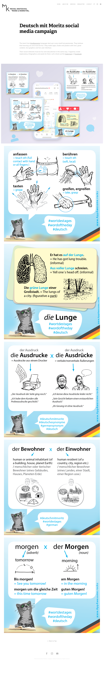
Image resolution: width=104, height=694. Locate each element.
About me (65, 4)
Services (72, 4)
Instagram (68, 54)
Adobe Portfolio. (43, 658)
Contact (89, 4)
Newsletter (80, 4)
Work (58, 4)
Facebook (77, 54)
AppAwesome (35, 43)
